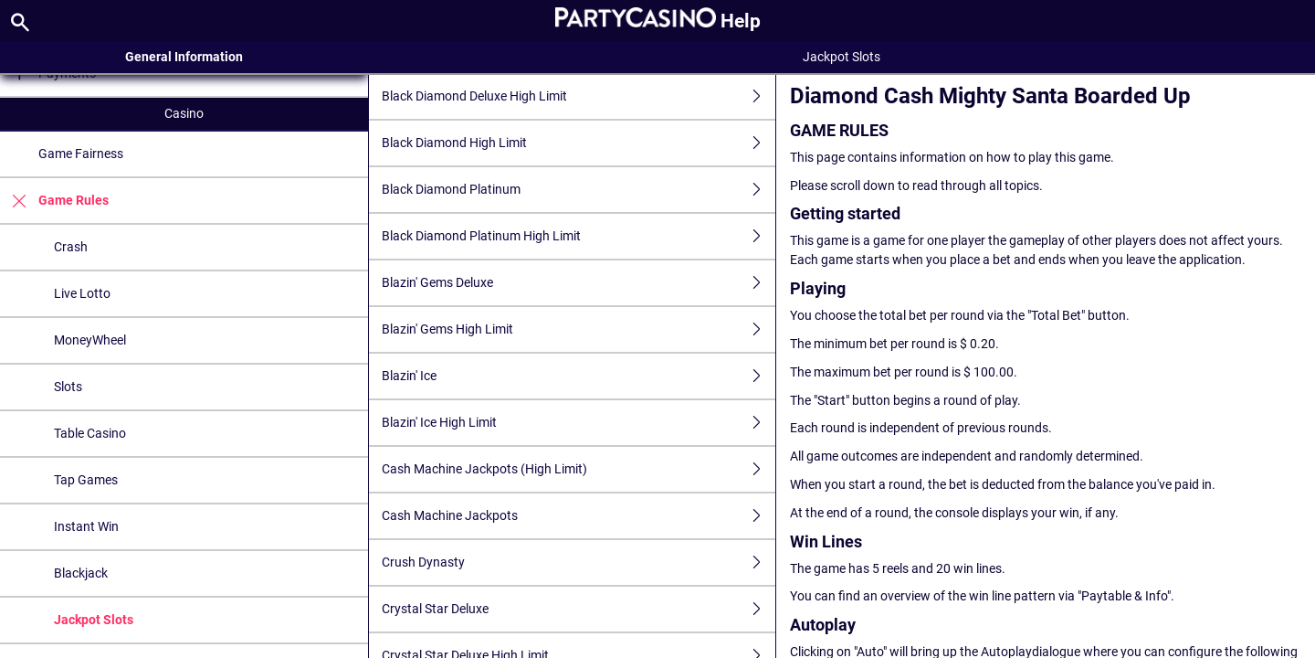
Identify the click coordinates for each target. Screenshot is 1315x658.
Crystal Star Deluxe (578, 609)
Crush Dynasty (578, 562)
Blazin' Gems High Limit (578, 329)
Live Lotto (82, 293)
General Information (184, 56)
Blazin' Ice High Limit (578, 422)
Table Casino (90, 433)
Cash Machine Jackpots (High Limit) (578, 469)
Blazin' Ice (578, 376)
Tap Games (86, 479)
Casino (184, 113)
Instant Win (86, 526)
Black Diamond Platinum (578, 189)
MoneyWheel (90, 340)
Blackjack (81, 573)
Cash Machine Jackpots (578, 516)
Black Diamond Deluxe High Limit (578, 96)
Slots (68, 386)
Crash (71, 246)
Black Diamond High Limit (578, 143)
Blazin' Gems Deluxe (578, 282)
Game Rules (54, 200)
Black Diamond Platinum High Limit (578, 236)
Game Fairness (80, 153)
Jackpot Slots (93, 619)
